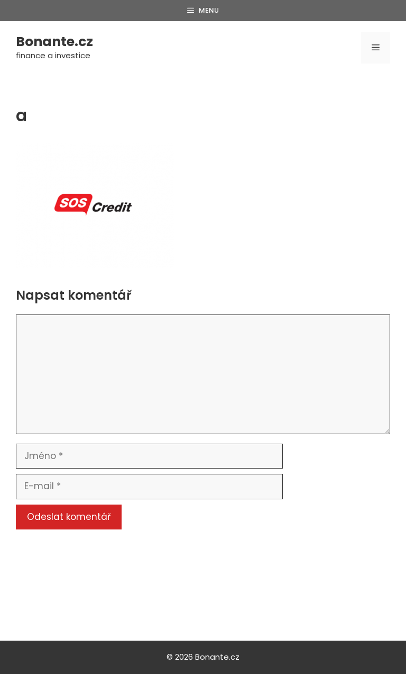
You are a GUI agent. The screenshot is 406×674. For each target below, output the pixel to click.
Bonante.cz (54, 41)
